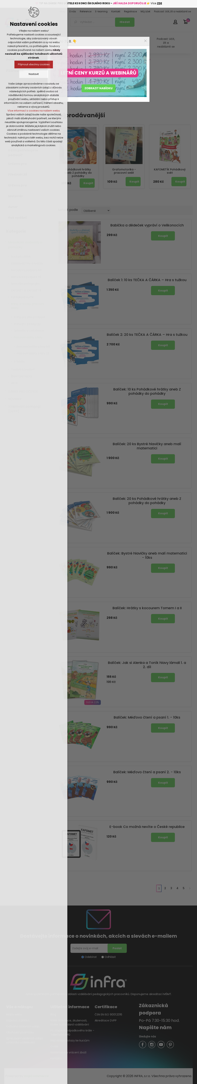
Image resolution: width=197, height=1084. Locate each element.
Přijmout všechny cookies (34, 64)
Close (145, 41)
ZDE (159, 3)
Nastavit (34, 74)
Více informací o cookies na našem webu (34, 110)
